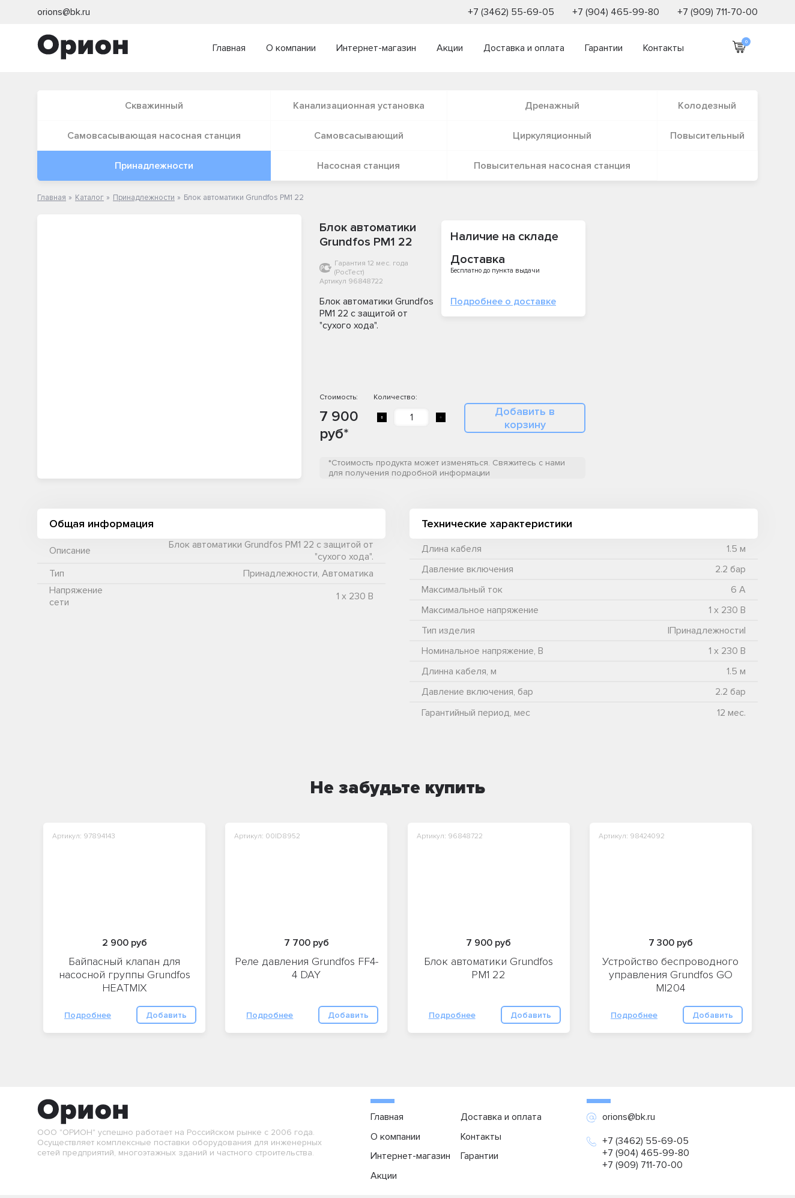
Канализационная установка (359, 106)
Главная (229, 48)
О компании (291, 48)
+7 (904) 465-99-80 (615, 12)
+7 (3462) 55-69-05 (511, 12)
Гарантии (604, 48)
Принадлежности (154, 166)
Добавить (166, 1015)
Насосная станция (358, 166)
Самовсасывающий (359, 136)
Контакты (663, 48)
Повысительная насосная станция (552, 166)
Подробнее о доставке (503, 301)
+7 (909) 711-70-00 (717, 12)
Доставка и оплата (523, 48)
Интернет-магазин (376, 48)
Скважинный (154, 106)
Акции (450, 48)
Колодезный (707, 106)
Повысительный (707, 136)
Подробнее (87, 1015)
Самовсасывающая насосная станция (154, 136)
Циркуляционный (552, 136)
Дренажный (552, 106)
